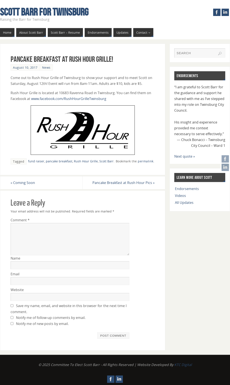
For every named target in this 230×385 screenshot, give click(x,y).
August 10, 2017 (25, 67)
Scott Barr (106, 161)
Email (15, 274)
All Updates (184, 202)
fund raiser (36, 161)
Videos (180, 195)
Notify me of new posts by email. (42, 323)
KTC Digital (183, 364)
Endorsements (187, 188)
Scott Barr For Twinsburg (44, 12)
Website (17, 289)
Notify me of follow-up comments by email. (51, 317)
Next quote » (184, 156)
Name (15, 258)
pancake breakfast (59, 161)
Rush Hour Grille (86, 161)
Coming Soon (23, 182)
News (46, 67)
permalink (146, 161)
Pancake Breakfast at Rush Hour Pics (123, 182)
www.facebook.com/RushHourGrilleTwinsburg (68, 98)
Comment (20, 220)
